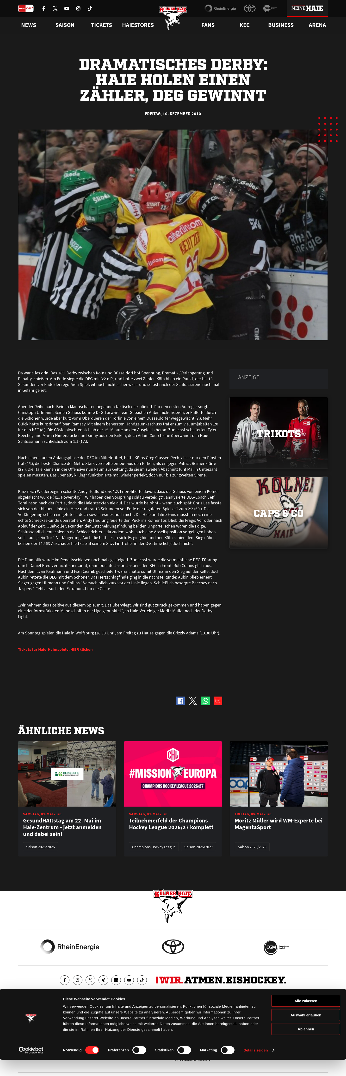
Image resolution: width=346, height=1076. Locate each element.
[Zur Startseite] (173, 20)
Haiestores (138, 25)
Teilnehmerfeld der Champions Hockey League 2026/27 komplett (171, 824)
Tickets (101, 25)
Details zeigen (255, 1066)
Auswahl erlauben (305, 1031)
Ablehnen (306, 1045)
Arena (317, 25)
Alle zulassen (305, 1017)
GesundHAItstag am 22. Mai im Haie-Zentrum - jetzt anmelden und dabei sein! (62, 827)
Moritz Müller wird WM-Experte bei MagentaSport (279, 824)
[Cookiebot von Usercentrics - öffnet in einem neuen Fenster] (31, 1066)
